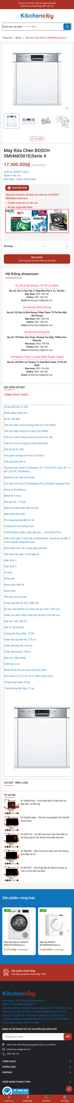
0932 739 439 (42, 343)
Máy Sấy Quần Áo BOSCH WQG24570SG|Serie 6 (16, 943)
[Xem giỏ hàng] (65, 1098)
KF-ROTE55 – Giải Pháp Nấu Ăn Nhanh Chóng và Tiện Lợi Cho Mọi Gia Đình (44, 869)
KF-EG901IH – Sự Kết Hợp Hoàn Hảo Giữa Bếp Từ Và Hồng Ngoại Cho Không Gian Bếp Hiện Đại (44, 836)
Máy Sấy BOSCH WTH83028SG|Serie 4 (50, 943)
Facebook (7, 1075)
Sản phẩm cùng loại (18, 898)
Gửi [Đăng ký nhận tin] (68, 1036)
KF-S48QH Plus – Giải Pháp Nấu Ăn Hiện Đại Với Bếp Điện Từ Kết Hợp (43, 802)
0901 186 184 (48, 6)
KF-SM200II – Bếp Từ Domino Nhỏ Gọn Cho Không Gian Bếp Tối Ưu (45, 852)
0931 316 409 (42, 368)
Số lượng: (8, 246)
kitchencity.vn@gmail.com (40, 300)
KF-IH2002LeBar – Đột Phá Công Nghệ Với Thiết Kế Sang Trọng (45, 819)
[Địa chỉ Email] (37, 1036)
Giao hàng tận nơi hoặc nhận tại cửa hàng (37, 259)
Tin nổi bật (9, 794)
